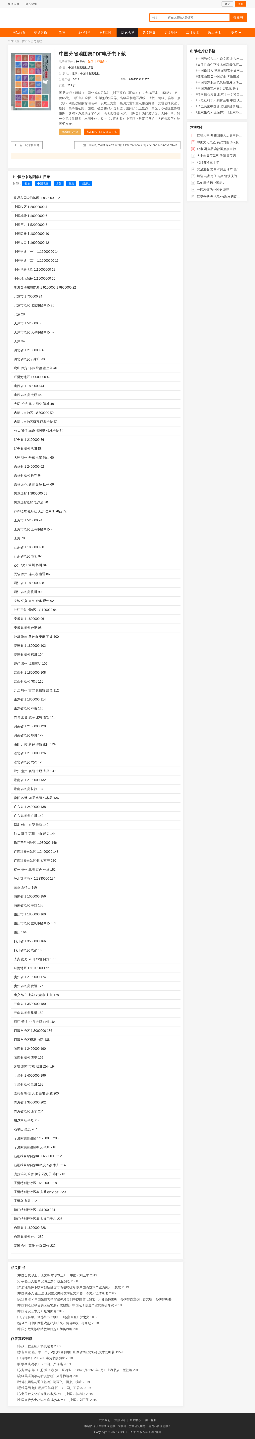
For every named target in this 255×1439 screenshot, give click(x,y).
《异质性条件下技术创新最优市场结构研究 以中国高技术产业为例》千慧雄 (68, 1287)
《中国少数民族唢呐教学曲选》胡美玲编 (43, 1329)
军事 (62, 32)
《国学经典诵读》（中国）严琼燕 (39, 1364)
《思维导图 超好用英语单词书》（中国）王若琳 (49, 1388)
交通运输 (40, 32)
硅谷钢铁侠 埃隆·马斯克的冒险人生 (221, 196)
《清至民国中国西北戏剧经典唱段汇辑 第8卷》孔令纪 (53, 1323)
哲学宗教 (149, 32)
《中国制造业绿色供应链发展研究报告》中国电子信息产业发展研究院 (64, 1305)
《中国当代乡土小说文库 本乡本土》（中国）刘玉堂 (52, 1275)
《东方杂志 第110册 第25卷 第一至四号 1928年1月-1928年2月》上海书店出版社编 (73, 1370)
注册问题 (120, 1420)
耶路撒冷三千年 (208, 162)
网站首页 (19, 32)
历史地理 (127, 32)
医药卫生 (105, 32)
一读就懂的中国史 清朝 (213, 189)
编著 (58, 183)
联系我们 (104, 1420)
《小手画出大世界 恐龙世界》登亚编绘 (42, 1281)
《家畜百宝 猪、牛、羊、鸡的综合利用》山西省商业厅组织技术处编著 (65, 1352)
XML (151, 1432)
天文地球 (171, 32)
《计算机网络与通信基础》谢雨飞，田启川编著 (48, 1382)
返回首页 (13, 4)
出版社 (85, 183)
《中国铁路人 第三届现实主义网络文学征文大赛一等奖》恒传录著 (61, 1293)
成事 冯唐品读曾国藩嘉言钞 (216, 149)
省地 (27, 183)
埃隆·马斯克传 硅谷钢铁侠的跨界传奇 (223, 176)
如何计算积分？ (97, 61)
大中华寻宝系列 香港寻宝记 (216, 155)
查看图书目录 (70, 132)
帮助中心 (135, 1420)
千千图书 (38, 19)
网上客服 (150, 1420)
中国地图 (42, 183)
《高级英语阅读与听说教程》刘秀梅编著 (43, 1376)
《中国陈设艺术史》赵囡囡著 (35, 1311)
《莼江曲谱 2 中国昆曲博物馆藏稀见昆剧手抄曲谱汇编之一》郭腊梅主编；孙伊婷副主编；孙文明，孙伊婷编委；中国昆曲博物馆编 (107, 1299)
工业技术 (192, 32)
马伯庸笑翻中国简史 (211, 182)
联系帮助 (31, 4)
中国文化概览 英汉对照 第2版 (218, 142)
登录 (227, 4)
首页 (24, 41)
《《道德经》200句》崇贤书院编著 (40, 1358)
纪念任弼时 (32, 145)
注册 (240, 4)
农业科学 (84, 32)
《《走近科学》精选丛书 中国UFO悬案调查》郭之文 (52, 1317)
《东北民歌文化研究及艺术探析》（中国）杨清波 (50, 1394)
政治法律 (214, 32)
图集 (71, 183)
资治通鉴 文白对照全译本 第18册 (220, 169)
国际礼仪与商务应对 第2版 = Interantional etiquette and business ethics (133, 145)
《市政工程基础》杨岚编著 (34, 1346)
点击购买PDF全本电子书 (101, 132)
